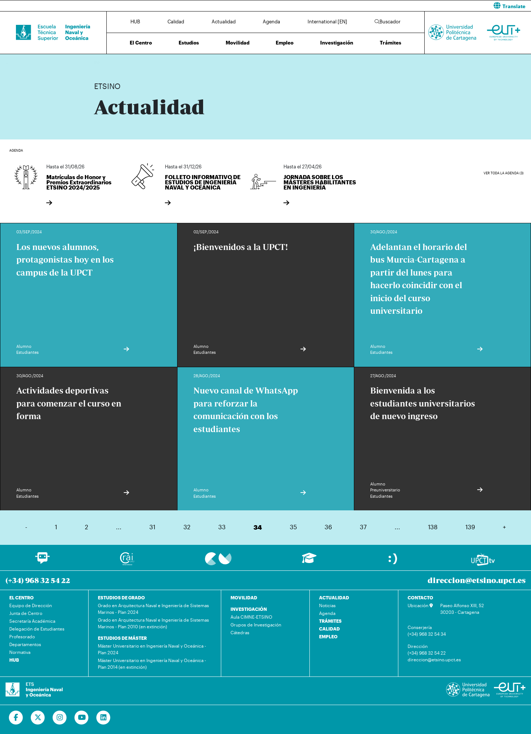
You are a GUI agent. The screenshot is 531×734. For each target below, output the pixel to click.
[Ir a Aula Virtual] (309, 561)
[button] (401, 5)
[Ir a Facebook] (16, 718)
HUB (135, 21)
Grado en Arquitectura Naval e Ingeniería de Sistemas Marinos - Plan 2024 (153, 609)
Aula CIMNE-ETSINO (251, 616)
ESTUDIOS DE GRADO (121, 597)
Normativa (19, 652)
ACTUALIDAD (334, 597)
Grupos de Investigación (255, 624)
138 (433, 526)
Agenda (271, 21)
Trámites (390, 43)
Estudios (189, 43)
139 (470, 526)
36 (328, 526)
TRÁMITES (330, 620)
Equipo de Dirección (30, 605)
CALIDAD (329, 628)
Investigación (336, 43)
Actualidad (224, 21)
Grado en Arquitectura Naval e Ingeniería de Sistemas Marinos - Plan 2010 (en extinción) (153, 623)
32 (186, 526)
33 (222, 526)
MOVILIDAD (243, 597)
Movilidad (237, 43)
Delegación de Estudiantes (36, 628)
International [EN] (327, 21)
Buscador (388, 21)
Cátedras (239, 632)
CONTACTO (420, 597)
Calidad (175, 21)
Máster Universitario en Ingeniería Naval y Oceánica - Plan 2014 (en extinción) (152, 663)
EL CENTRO (21, 597)
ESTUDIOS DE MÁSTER (122, 638)
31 (152, 526)
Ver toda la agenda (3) (504, 173)
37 (363, 526)
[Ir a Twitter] (38, 718)
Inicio (100, 62)
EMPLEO (328, 636)
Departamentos (25, 644)
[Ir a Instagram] (59, 718)
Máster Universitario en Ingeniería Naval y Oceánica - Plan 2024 (152, 649)
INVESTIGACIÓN (248, 609)
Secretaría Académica (32, 620)
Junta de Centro (25, 613)
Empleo (284, 43)
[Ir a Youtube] (81, 718)
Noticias (327, 605)
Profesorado (22, 636)
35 (293, 526)
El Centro (141, 43)
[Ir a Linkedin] (103, 718)
